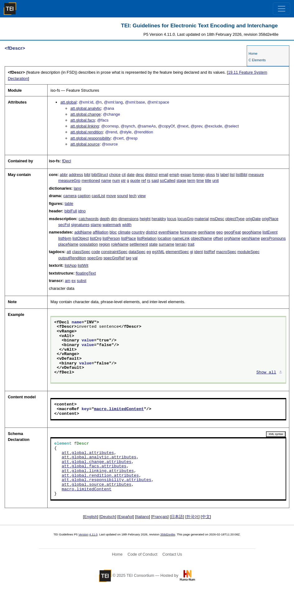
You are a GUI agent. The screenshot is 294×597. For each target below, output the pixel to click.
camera (70, 195)
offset (218, 238)
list (232, 174)
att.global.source (85, 144)
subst (81, 280)
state (153, 244)
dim (114, 218)
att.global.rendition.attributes (100, 476)
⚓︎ (280, 372)
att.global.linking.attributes (98, 471)
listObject (80, 238)
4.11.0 (93, 534)
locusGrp (186, 218)
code (95, 251)
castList (98, 195)
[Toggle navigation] (281, 8)
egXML (158, 251)
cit (124, 174)
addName (83, 232)
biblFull (70, 211)
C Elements (257, 60)
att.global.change (85, 114)
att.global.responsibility (90, 138)
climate (124, 232)
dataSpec (136, 251)
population (89, 244)
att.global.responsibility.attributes (106, 480)
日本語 (177, 516)
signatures (80, 224)
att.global (68, 102)
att (69, 251)
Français (160, 516)
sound (122, 195)
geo (219, 232)
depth (105, 218)
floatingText (86, 273)
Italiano (142, 516)
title (208, 180)
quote (135, 180)
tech (133, 195)
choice (115, 174)
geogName (251, 232)
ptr (123, 180)
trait (191, 244)
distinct (151, 174)
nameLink (181, 238)
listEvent (270, 232)
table (69, 203)
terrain (181, 244)
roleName (119, 244)
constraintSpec (114, 251)
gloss (210, 174)
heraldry (159, 218)
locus (171, 218)
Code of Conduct (142, 554)
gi (191, 251)
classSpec (81, 251)
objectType (235, 218)
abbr (64, 174)
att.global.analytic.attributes (99, 457)
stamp (96, 224)
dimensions (129, 218)
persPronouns (273, 238)
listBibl (241, 174)
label (224, 174)
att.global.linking (84, 126)
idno (82, 211)
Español (126, 516)
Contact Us (172, 554)
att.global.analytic (85, 108)
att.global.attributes (88, 453)
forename (188, 232)
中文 (206, 516)
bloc (113, 232)
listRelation (146, 238)
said (155, 180)
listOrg (95, 238)
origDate (253, 218)
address (76, 174)
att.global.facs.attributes (94, 466)
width (127, 224)
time (200, 180)
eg (149, 251)
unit (215, 180)
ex (74, 280)
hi (217, 174)
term (191, 180)
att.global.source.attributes (96, 485)
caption (84, 195)
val (135, 258)
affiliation (100, 232)
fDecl (66, 161)
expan (185, 174)
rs (149, 180)
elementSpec (177, 251)
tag (128, 258)
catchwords (89, 218)
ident (198, 251)
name (106, 180)
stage (181, 180)
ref (143, 180)
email (163, 174)
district (151, 232)
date (131, 174)
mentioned (91, 180)
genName (206, 232)
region (104, 244)
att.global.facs (82, 120)
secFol (64, 224)
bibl (87, 174)
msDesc (217, 218)
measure (256, 174)
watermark (112, 224)
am (67, 280)
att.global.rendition (86, 132)
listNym (64, 238)
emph (174, 174)
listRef (209, 251)
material (201, 218)
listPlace (128, 238)
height (145, 218)
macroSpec (226, 251)
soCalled (167, 180)
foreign (198, 174)
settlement (138, 244)
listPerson (111, 238)
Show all (266, 372)
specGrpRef (113, 258)
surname (166, 244)
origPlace (270, 218)
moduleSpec (248, 251)
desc (140, 174)
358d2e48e (167, 534)
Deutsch (107, 516)
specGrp (94, 258)
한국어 (192, 516)
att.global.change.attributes (96, 462)
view (142, 195)
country (138, 232)
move (111, 195)
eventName (168, 232)
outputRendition (72, 258)
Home (253, 53)
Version (83, 534)
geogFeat (232, 232)
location (164, 238)
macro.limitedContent (119, 409)
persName (250, 238)
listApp (71, 265)
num (116, 180)
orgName (232, 238)
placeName (68, 244)
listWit (83, 265)
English (90, 516)
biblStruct (99, 174)
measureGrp (69, 180)
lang (77, 188)
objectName (201, 238)
